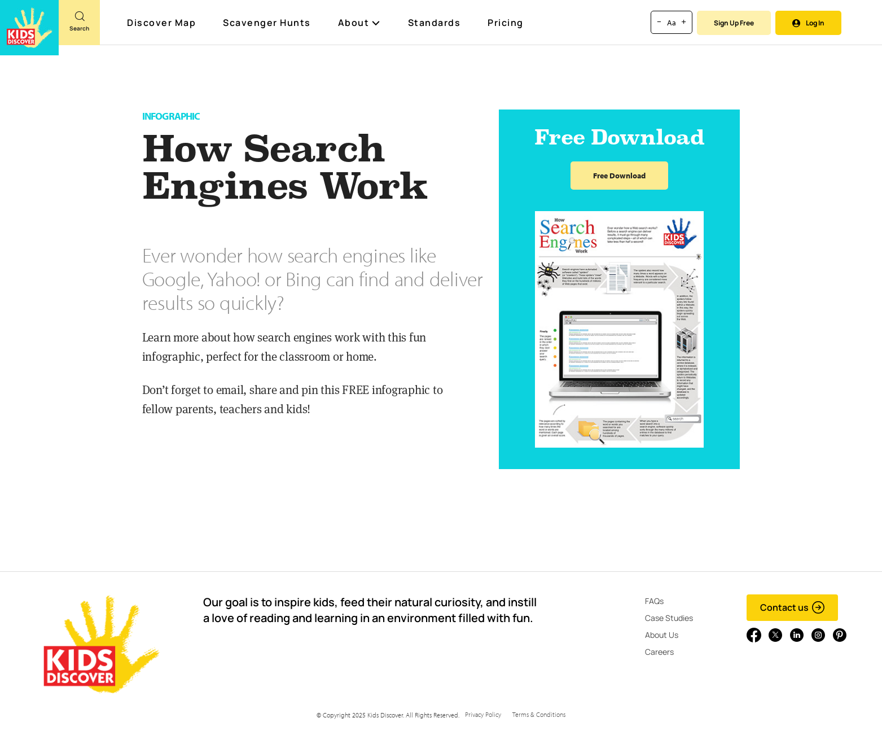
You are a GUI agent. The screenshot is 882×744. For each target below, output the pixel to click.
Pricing (506, 22)
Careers (659, 651)
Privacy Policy (483, 714)
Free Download (619, 175)
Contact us (792, 607)
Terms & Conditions (538, 714)
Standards (434, 22)
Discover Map (162, 22)
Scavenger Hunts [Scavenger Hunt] (267, 23)
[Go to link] (29, 27)
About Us (661, 634)
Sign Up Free (734, 23)
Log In (808, 23)
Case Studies (669, 617)
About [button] (359, 22)
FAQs (654, 601)
